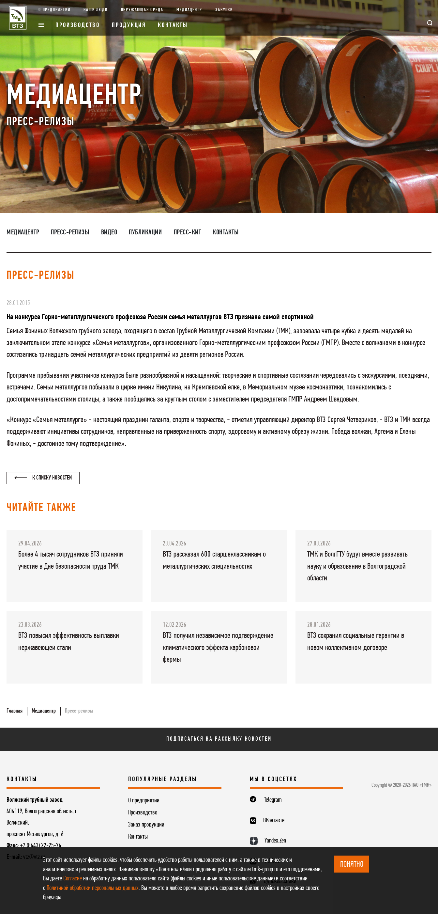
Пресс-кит (187, 232)
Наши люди (95, 10)
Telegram (273, 800)
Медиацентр (189, 10)
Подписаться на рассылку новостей (218, 739)
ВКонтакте (273, 820)
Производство (77, 25)
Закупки (224, 10)
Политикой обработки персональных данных (93, 888)
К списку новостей (43, 478)
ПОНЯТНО (351, 864)
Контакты (173, 25)
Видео (109, 232)
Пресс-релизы (70, 232)
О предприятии (54, 10)
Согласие (72, 878)
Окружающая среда (142, 10)
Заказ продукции (146, 825)
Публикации (145, 232)
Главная (15, 711)
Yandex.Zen (275, 841)
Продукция (129, 25)
